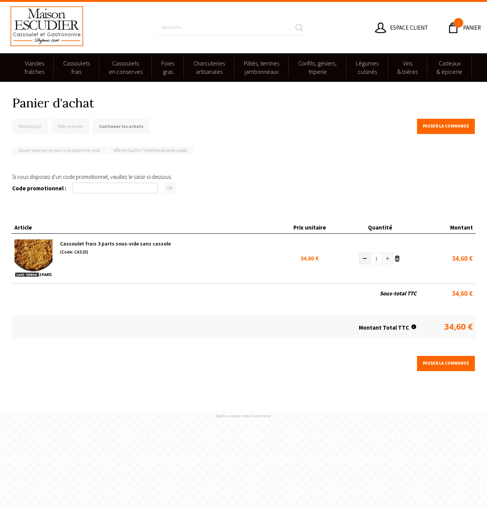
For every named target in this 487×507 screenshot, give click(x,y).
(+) (387, 258)
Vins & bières (408, 67)
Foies (167, 67)
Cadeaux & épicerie (449, 67)
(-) (365, 258)
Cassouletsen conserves (125, 67)
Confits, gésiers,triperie (317, 67)
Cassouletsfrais (76, 67)
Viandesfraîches (34, 67)
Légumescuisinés (367, 67)
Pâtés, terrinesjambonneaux (261, 67)
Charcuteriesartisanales (209, 67)
